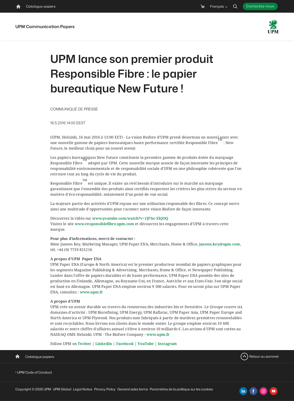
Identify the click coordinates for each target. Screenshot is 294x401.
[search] (235, 6)
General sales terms (132, 389)
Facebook (125, 343)
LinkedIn (103, 343)
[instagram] (263, 391)
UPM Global (62, 389)
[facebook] (253, 391)
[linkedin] (243, 391)
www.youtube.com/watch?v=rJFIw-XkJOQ (130, 218)
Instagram (167, 343)
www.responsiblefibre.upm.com (104, 223)
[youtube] (273, 391)
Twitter (84, 343)
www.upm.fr (91, 292)
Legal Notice (82, 389)
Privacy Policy (105, 389)
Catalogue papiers (39, 356)
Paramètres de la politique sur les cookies (181, 389)
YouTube (146, 343)
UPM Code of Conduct (34, 372)
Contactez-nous (260, 6)
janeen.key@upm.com (219, 244)
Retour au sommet (264, 356)
